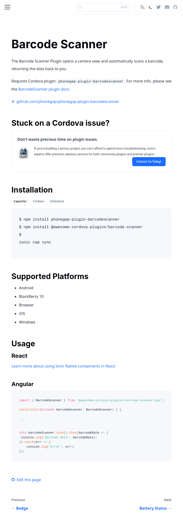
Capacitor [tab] (20, 201)
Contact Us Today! (149, 162)
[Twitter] (158, 7)
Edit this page (26, 480)
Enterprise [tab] (57, 201)
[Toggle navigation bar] (7, 7)
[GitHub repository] (175, 7)
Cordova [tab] (38, 201)
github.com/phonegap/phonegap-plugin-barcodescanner (67, 101)
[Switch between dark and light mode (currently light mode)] (150, 7)
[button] (142, 7)
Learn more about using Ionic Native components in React (63, 366)
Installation (32, 189)
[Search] (103, 7)
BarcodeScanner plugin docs (43, 89)
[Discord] (167, 7)
